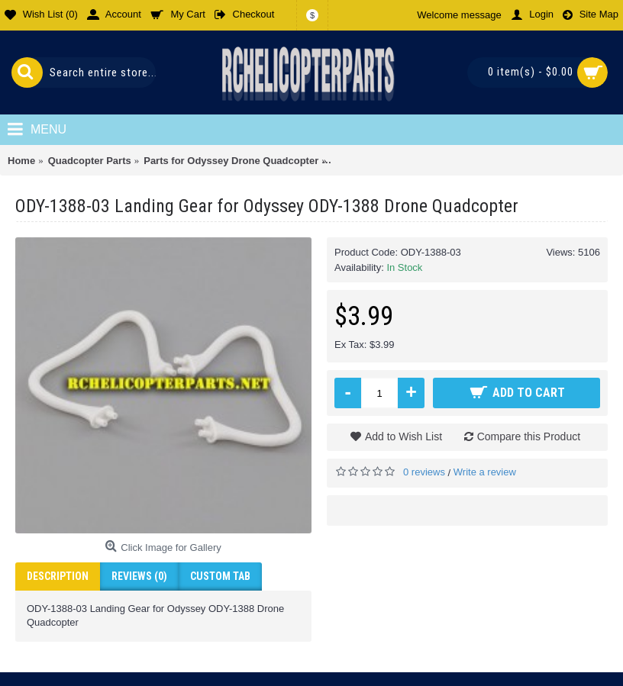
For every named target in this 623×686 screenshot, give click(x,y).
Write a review (485, 472)
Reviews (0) (139, 576)
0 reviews (424, 472)
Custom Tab (220, 576)
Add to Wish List (403, 436)
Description (58, 576)
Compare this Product (528, 436)
